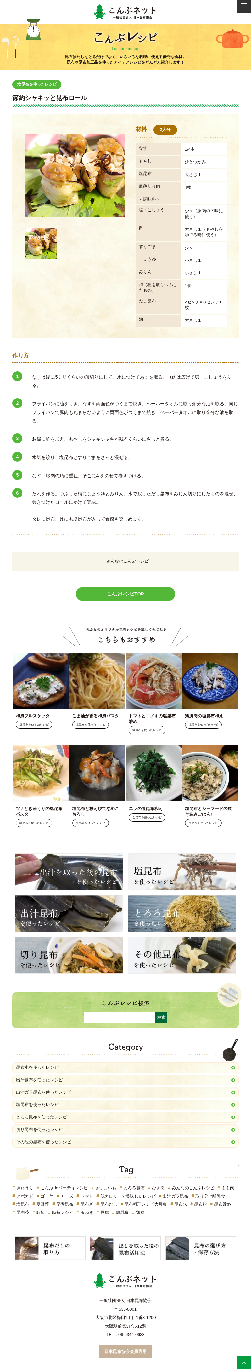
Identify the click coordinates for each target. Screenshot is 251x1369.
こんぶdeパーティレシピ (64, 1187)
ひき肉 (158, 1187)
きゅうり (24, 1187)
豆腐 (104, 1212)
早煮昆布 (64, 1204)
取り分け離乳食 (210, 1196)
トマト (86, 1196)
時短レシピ (62, 1212)
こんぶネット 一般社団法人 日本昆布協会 (125, 12)
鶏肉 (140, 1212)
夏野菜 (42, 1204)
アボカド (24, 1196)
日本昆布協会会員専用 (125, 1351)
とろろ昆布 (134, 1187)
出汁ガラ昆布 (175, 1196)
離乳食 (122, 1212)
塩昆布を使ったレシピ (37, 84)
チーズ (66, 1196)
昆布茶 (22, 1212)
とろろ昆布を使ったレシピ (41, 1117)
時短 (40, 1212)
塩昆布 (22, 1204)
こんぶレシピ (125, 40)
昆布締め (222, 1204)
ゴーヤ (47, 1196)
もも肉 (228, 1187)
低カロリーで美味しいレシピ (128, 1196)
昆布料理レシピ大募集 (146, 1204)
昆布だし (108, 1204)
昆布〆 (86, 1204)
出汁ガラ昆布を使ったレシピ (43, 1092)
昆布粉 (200, 1204)
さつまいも (105, 1187)
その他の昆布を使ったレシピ (43, 1141)
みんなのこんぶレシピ (127, 561)
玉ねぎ (86, 1212)
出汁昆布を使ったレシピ (39, 1079)
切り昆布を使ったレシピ (39, 1129)
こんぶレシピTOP (125, 593)
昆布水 (180, 1204)
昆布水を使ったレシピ (37, 1067)
